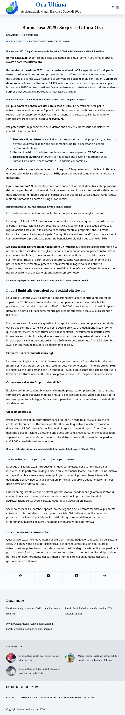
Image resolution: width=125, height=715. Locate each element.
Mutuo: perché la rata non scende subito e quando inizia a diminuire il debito (98, 658)
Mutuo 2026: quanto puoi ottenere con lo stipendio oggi (39, 658)
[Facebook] (20, 575)
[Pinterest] (22, 687)
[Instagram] (17, 687)
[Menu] (117, 7)
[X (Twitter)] (49, 575)
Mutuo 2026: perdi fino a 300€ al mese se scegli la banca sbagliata (39, 671)
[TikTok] (32, 687)
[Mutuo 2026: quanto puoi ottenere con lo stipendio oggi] (11, 658)
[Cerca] (113, 7)
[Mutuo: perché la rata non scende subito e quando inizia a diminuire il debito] (70, 658)
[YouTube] (27, 687)
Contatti (11, 697)
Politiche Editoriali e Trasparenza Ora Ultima (68, 697)
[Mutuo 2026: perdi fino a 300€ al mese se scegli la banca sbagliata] (11, 671)
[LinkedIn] (77, 575)
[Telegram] (105, 575)
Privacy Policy (29, 697)
